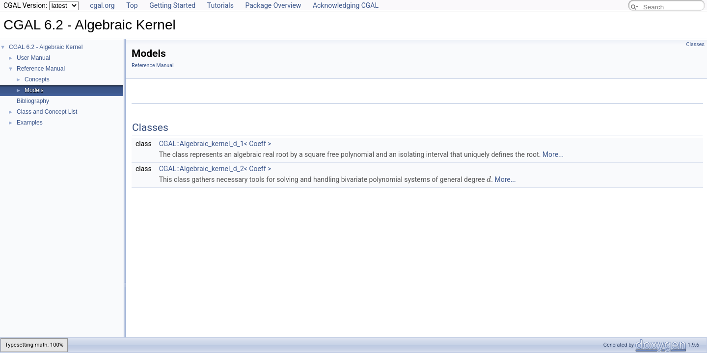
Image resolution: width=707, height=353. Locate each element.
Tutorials (220, 5)
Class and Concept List (47, 111)
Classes (695, 44)
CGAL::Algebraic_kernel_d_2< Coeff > (215, 169)
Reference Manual (41, 68)
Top (132, 5)
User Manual (33, 57)
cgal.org (102, 5)
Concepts (37, 79)
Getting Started (172, 5)
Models (34, 90)
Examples (30, 122)
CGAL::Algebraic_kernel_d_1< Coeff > (215, 144)
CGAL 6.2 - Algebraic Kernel (45, 47)
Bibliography (33, 101)
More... (553, 154)
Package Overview (273, 5)
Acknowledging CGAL (346, 5)
